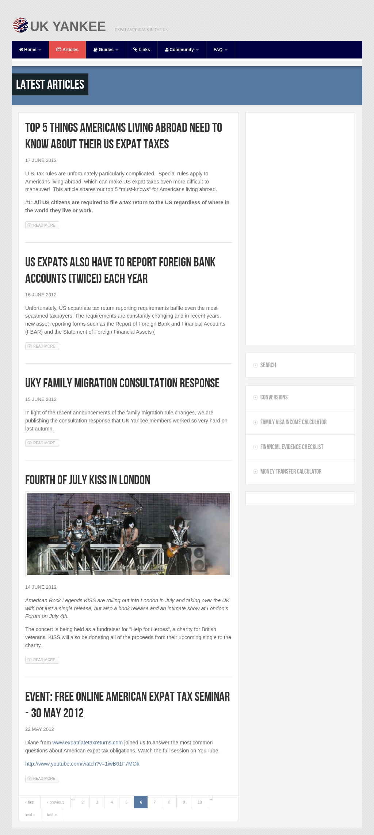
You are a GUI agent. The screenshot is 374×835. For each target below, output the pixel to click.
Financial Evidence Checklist (291, 447)
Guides (106, 49)
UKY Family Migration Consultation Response (122, 383)
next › (30, 814)
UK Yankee (68, 26)
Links (141, 49)
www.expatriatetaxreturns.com (87, 742)
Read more (46, 225)
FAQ (221, 49)
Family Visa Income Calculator (293, 422)
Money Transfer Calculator (290, 471)
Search (268, 365)
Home (30, 49)
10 (200, 802)
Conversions (274, 397)
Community (182, 49)
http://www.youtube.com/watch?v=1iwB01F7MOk (82, 764)
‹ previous (55, 802)
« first (30, 802)
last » (52, 814)
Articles (67, 49)
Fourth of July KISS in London (87, 479)
